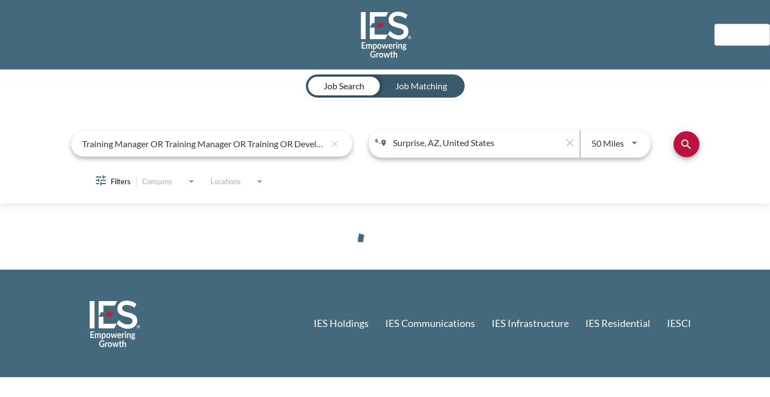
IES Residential (617, 323)
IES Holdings (341, 323)
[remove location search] (568, 142)
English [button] (742, 34)
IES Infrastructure (530, 323)
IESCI (679, 323)
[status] (385, 242)
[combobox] (204, 144)
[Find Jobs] (686, 144)
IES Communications (430, 323)
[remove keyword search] (334, 144)
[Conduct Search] (686, 144)
